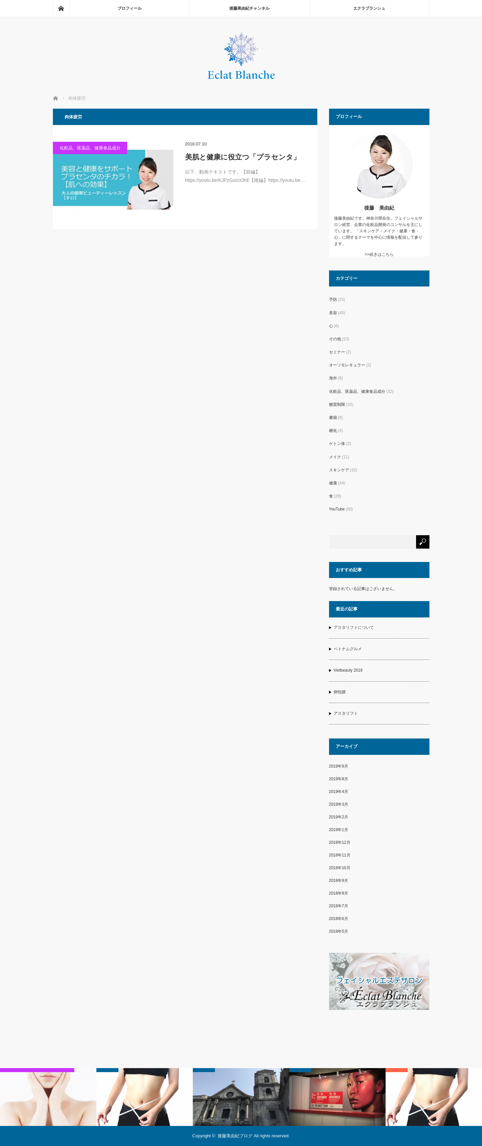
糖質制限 (337, 404)
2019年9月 (338, 766)
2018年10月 (339, 868)
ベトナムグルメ (348, 649)
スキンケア (339, 470)
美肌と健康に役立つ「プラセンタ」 (242, 157)
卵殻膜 (340, 692)
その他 (335, 339)
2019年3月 (338, 804)
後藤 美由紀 (379, 208)
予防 (333, 299)
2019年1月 (338, 829)
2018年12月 (339, 842)
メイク (335, 457)
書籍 (333, 417)
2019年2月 (338, 817)
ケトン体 (337, 443)
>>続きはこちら (379, 254)
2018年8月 (338, 893)
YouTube (337, 509)
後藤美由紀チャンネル (249, 8)
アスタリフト (346, 713)
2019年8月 (338, 779)
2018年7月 (338, 906)
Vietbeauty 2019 (348, 670)
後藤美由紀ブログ (235, 1135)
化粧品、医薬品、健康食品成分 (90, 147)
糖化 (333, 430)
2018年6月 (338, 918)
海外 (333, 378)
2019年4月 (338, 791)
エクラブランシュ (369, 8)
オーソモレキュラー (347, 365)
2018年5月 (338, 931)
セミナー (337, 352)
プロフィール (129, 8)
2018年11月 (339, 855)
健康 (333, 483)
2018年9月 (338, 880)
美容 (333, 313)
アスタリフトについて (354, 627)
